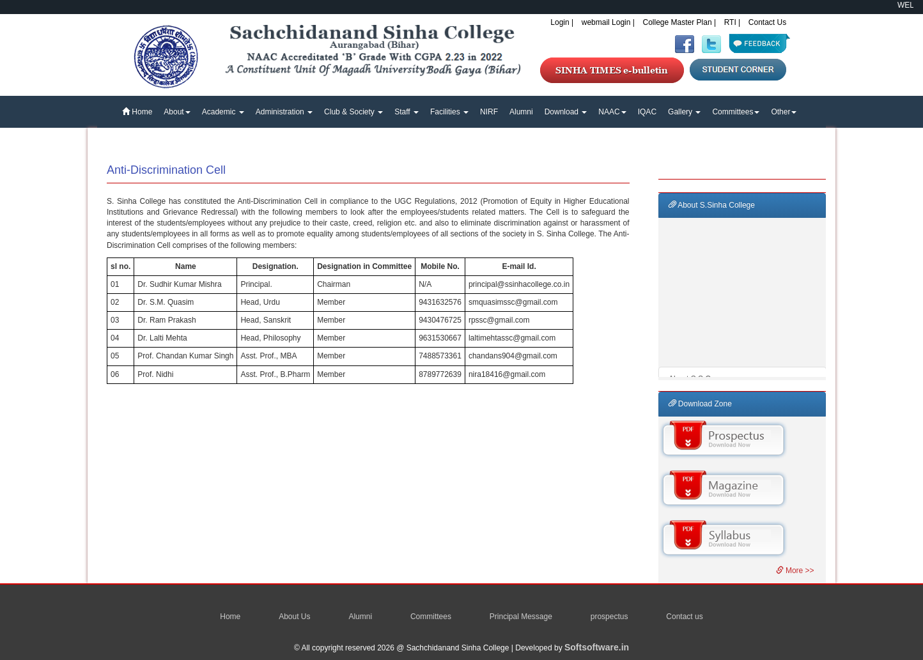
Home (137, 111)
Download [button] (566, 111)
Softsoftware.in (596, 647)
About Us (294, 616)
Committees (430, 616)
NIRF (489, 111)
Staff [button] (406, 111)
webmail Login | (608, 22)
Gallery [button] (684, 111)
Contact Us (767, 22)
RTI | (732, 22)
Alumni (521, 111)
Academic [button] (223, 111)
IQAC (647, 111)
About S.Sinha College (712, 205)
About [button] (177, 111)
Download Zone (700, 403)
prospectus (609, 616)
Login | (561, 22)
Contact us (684, 616)
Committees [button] (735, 111)
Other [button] (783, 111)
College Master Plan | (680, 22)
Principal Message (521, 616)
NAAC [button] (612, 111)
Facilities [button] (449, 111)
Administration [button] (284, 111)
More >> (795, 570)
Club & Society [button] (353, 111)
